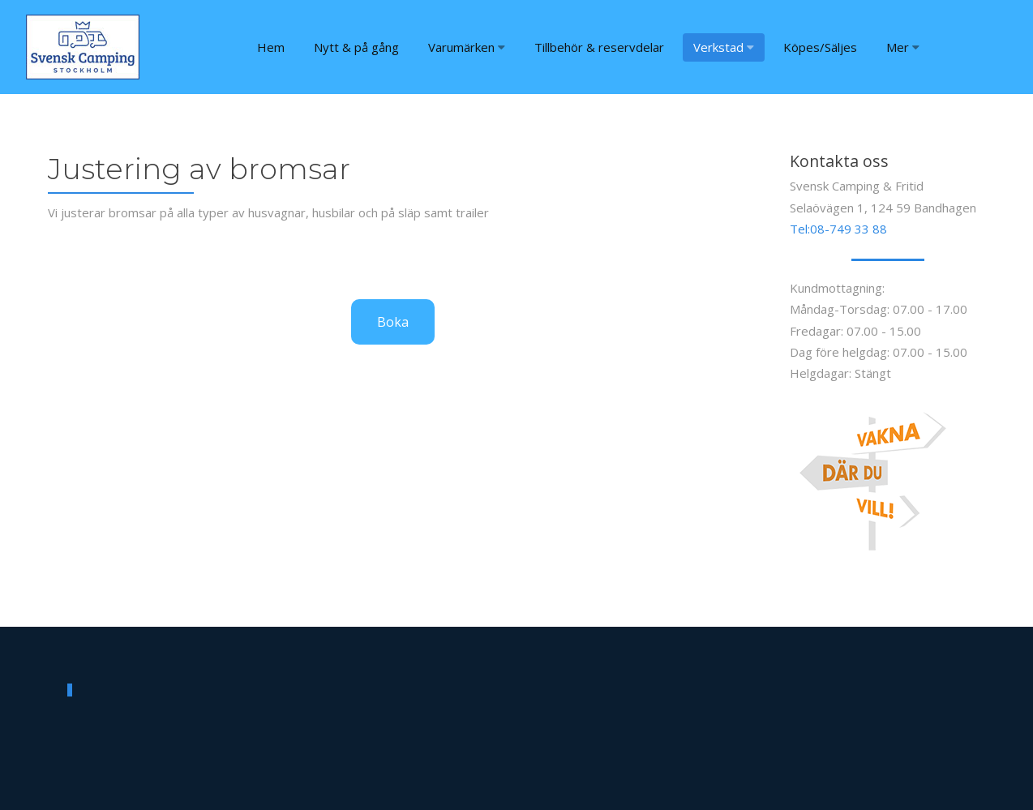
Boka (393, 322)
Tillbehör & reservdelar (599, 47)
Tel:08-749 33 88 (838, 229)
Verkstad (723, 47)
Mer (902, 47)
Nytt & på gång (356, 47)
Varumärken (466, 47)
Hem (271, 47)
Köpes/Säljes (820, 47)
